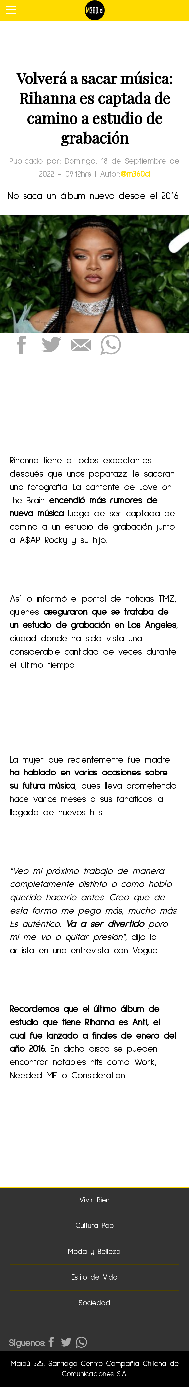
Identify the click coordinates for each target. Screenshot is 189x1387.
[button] (21, 345)
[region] (95, 41)
